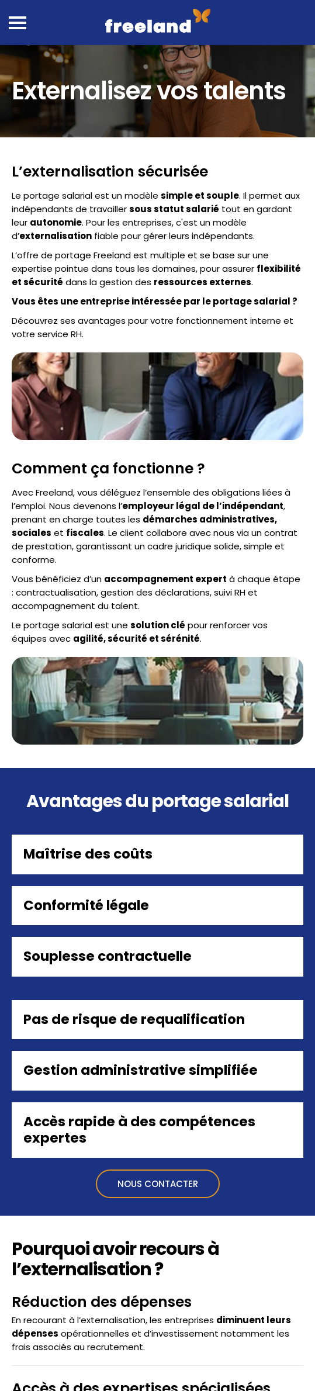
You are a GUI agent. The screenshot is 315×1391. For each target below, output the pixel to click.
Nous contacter (157, 1184)
